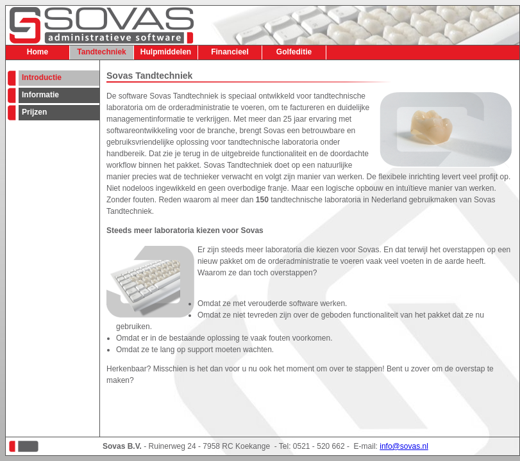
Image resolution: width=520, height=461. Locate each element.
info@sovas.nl (404, 446)
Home (37, 51)
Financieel (230, 51)
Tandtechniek (101, 51)
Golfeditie (294, 51)
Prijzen (34, 112)
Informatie (40, 94)
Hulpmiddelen (165, 51)
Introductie (42, 77)
